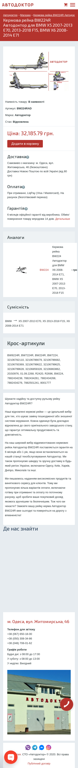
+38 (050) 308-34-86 (19, 638)
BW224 (44, 269)
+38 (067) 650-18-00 (19, 634)
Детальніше (62, 218)
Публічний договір (39, 763)
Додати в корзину (25, 143)
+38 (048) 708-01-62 (19, 643)
